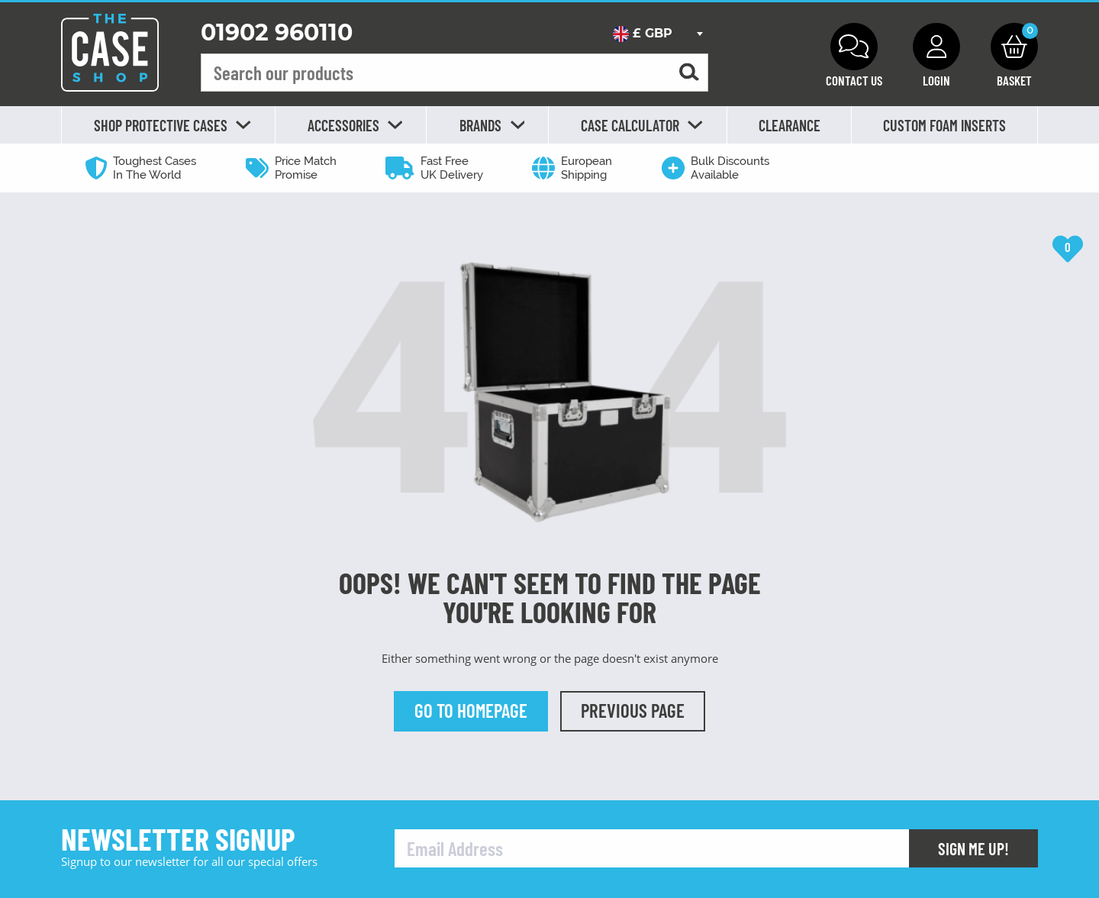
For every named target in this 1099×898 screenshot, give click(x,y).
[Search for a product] (689, 72)
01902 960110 (277, 32)
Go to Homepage (470, 710)
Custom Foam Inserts (944, 125)
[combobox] (657, 33)
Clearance (789, 125)
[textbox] (657, 33)
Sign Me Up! (973, 848)
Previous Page (633, 710)
